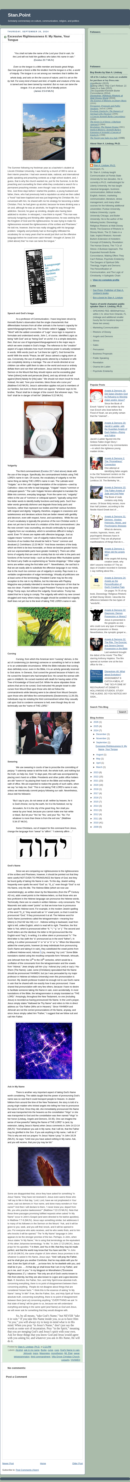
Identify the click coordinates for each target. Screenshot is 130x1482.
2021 (96, 781)
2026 (96, 722)
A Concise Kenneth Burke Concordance (107, 116)
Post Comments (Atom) (27, 1470)
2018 (96, 789)
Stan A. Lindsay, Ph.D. (105, 165)
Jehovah (27, 1353)
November (101, 738)
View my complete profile (106, 280)
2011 (96, 818)
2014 (96, 806)
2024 (96, 730)
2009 (96, 827)
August (100, 754)
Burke (44, 1350)
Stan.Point (19, 15)
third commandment (40, 1356)
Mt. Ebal (68, 1353)
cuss (56, 1350)
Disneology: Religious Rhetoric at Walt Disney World (106, 96)
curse (50, 1350)
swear (77, 1353)
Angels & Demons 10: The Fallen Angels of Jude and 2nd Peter (115, 490)
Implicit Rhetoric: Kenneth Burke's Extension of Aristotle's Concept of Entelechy (105, 132)
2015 (96, 801)
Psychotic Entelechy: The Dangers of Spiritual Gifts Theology (106, 112)
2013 (96, 810)
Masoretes (45, 1353)
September (102, 742)
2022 (96, 776)
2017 (96, 793)
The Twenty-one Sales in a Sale (104, 138)
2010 (96, 822)
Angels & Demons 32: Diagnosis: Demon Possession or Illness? (115, 613)
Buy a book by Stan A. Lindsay (108, 297)
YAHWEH (75, 1360)
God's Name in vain (70, 1350)
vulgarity (65, 1360)
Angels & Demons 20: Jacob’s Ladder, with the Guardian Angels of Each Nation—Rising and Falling (116, 429)
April (98, 763)
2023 (96, 772)
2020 (96, 785)
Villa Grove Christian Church (66, 1356)
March (99, 767)
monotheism (57, 1353)
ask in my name (32, 1350)
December (101, 734)
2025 (96, 726)
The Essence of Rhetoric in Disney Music (108, 100)
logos (35, 1353)
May (98, 758)
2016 (96, 797)
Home (43, 1463)
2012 (96, 814)
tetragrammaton (22, 1356)
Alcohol (19, 1350)
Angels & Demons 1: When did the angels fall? (115, 552)
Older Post (77, 1463)
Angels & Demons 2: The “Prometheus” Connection (115, 461)
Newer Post (8, 1463)
